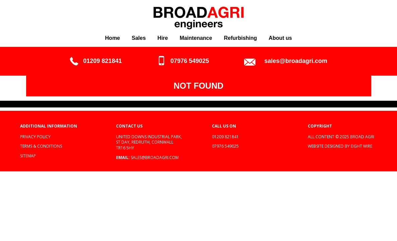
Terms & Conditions (41, 146)
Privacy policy (35, 137)
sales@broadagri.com (295, 61)
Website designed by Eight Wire (340, 146)
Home (112, 38)
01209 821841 (102, 61)
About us (280, 38)
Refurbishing (240, 38)
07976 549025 (189, 61)
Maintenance (196, 38)
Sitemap (28, 156)
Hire (163, 38)
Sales (139, 38)
